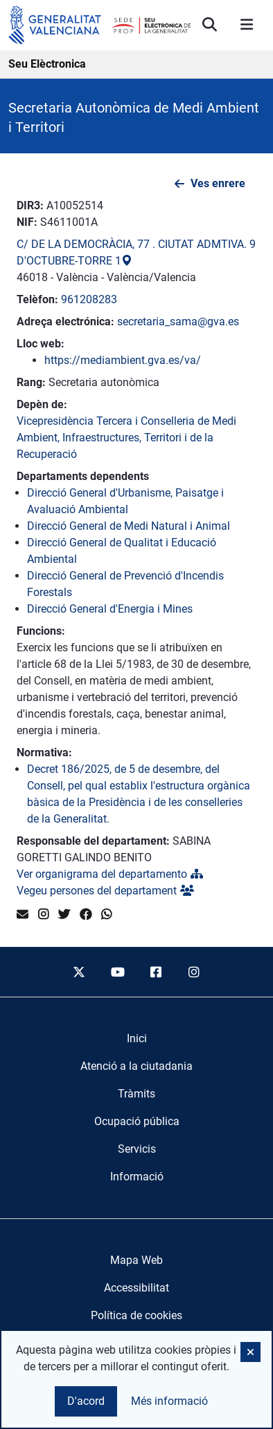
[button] (250, 1352)
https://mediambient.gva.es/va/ (122, 360)
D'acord (86, 1401)
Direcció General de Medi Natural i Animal (128, 526)
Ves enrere (218, 183)
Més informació (169, 1401)
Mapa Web (136, 1260)
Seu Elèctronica (47, 63)
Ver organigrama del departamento (110, 874)
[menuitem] (137, 1039)
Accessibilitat (136, 1287)
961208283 (89, 299)
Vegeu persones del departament (105, 890)
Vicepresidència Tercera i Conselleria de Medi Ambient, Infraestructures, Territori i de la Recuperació (126, 437)
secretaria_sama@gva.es (178, 321)
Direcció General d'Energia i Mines (110, 608)
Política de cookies (136, 1315)
